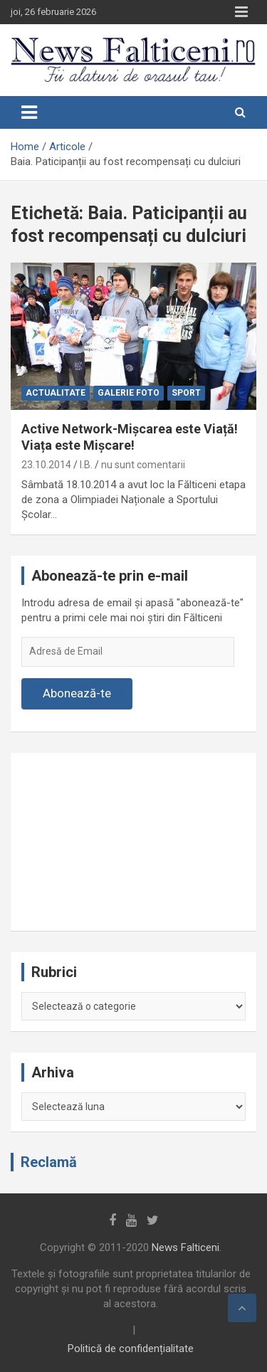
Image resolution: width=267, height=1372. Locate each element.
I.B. (86, 464)
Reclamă (49, 1162)
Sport (186, 393)
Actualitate (55, 393)
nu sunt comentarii (143, 464)
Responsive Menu (241, 12)
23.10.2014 (46, 464)
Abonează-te (77, 693)
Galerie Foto (128, 393)
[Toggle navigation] (29, 112)
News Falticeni (185, 1247)
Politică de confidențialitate (131, 1348)
